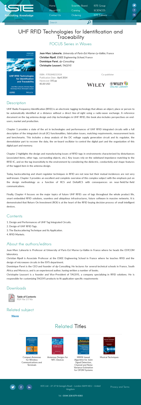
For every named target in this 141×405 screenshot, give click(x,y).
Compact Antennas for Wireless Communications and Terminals (32, 351)
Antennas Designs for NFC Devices (57, 349)
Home (52, 5)
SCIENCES (99, 10)
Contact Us (55, 15)
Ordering (76, 15)
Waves (15, 316)
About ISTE (55, 10)
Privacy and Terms (119, 386)
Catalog (76, 10)
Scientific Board (79, 5)
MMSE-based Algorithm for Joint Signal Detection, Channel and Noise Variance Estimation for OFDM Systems (83, 354)
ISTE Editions (100, 15)
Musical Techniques (109, 348)
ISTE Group (100, 5)
